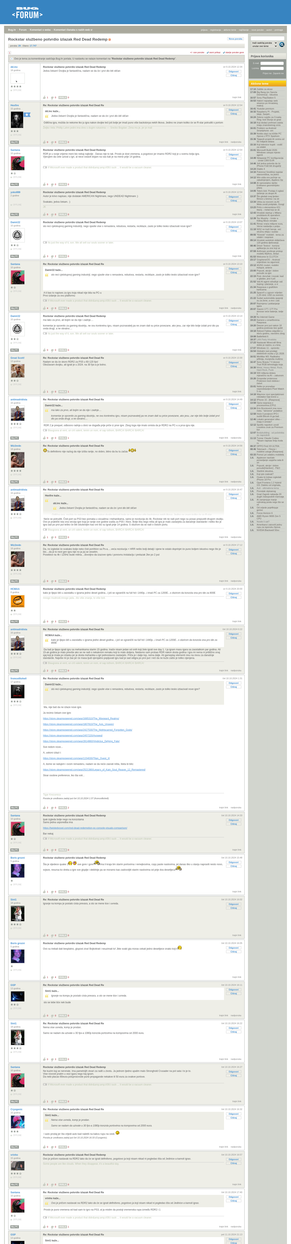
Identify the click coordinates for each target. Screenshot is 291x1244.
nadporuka (236, 142)
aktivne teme (230, 30)
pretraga (279, 30)
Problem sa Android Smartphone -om (266, 129)
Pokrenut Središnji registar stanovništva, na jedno (270, 173)
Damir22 (16, 222)
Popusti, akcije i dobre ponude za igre (268, 271)
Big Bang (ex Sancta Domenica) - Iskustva (267, 93)
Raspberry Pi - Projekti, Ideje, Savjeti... (268, 112)
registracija (215, 30)
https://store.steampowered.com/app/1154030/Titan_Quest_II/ (76, 758)
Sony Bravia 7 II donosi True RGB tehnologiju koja (270, 363)
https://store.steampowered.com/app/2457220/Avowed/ (72, 735)
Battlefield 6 (262, 336)
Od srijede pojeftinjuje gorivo (267, 508)
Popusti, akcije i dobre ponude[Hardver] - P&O (268, 466)
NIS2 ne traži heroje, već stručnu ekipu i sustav (269, 230)
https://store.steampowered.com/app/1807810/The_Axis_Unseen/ (78, 724)
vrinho (15, 1154)
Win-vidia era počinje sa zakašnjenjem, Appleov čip (270, 178)
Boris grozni (18, 857)
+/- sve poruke (197, 52)
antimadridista (19, 399)
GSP (13, 985)
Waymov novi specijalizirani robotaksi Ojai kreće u (270, 395)
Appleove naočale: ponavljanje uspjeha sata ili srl (270, 460)
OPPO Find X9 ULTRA (268, 446)
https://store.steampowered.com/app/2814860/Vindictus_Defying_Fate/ (81, 741)
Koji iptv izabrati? (265, 474)
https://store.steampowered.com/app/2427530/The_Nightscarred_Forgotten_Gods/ (87, 729)
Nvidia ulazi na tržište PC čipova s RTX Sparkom (269, 134)
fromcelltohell (19, 678)
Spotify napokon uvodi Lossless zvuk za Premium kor (270, 427)
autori (269, 30)
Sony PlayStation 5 (266, 97)
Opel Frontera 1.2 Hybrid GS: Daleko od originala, (269, 483)
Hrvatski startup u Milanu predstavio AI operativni (269, 214)
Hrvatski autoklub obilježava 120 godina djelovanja (270, 241)
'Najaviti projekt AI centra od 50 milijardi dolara (270, 140)
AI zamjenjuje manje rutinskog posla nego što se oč (270, 502)
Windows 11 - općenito (268, 348)
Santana (16, 150)
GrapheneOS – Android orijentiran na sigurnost (268, 260)
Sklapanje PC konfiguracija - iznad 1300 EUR (270, 159)
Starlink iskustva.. (265, 471)
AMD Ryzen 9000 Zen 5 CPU (268, 517)
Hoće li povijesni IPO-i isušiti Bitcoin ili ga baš (268, 415)
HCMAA (15, 589)
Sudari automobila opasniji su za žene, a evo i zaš (270, 299)
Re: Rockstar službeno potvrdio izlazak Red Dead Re (73, 105)
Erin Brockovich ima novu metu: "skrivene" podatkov (269, 409)
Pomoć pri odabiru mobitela (270, 454)
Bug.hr (12, 29)
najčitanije (244, 30)
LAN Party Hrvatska (266, 339)
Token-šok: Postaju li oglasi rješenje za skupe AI (270, 192)
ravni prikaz (215, 52)
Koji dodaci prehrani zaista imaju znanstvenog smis (270, 123)
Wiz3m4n (16, 445)
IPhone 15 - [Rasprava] (268, 400)
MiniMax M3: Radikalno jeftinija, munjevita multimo (270, 357)
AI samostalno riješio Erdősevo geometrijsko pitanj (268, 185)
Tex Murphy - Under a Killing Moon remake (267, 219)
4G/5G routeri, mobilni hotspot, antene (268, 266)
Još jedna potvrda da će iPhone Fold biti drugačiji (269, 164)
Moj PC (14, 142)
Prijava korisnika (262, 56)
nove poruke (257, 30)
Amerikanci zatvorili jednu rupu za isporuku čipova (269, 525)
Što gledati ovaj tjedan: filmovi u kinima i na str (268, 197)
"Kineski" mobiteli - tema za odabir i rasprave (270, 235)
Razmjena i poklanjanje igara (268, 304)
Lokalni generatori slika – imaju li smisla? (269, 420)
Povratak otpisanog (266, 491)
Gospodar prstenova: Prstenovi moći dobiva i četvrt (268, 381)
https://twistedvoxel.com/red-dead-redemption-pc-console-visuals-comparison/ (85, 828)
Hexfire (15, 105)
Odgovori (234, 71)
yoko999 (16, 192)
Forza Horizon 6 (265, 513)
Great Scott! (18, 358)
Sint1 (14, 899)
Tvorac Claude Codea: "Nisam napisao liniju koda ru (270, 440)
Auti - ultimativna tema (268, 488)
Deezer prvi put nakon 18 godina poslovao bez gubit (270, 326)
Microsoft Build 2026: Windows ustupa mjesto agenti (268, 152)
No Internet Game (265, 317)
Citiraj (234, 75)
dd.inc (14, 67)
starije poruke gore (234, 52)
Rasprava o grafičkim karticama (267, 288)
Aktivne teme (259, 83)
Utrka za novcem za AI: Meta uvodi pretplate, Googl (270, 203)
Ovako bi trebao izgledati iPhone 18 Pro (269, 478)
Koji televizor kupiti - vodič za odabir (269, 145)
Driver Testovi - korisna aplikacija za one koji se (268, 246)
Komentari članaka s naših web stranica (77, 29)
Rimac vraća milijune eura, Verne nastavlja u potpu (270, 225)
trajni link (237, 97)
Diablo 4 (261, 169)
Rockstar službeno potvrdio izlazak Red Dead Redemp (143, 58)
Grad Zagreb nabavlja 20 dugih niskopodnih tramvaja (270, 495)
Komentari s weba (40, 29)
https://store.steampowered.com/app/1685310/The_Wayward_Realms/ (81, 718)
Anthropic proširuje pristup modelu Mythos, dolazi (270, 252)
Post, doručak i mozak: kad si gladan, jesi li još (270, 277)
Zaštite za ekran (265, 89)
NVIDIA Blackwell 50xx (268, 530)
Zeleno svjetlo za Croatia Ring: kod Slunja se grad (269, 118)
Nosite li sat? (263, 521)
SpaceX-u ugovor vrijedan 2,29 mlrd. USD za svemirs (270, 293)
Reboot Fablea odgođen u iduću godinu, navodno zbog (271, 332)
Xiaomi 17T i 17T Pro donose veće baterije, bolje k (270, 311)
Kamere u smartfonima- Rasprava (268, 321)
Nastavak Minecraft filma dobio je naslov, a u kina (269, 343)
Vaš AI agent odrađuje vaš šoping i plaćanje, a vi (270, 282)
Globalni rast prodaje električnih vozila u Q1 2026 (270, 352)
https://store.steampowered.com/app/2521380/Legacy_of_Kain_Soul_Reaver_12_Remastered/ (94, 769)
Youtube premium (265, 108)
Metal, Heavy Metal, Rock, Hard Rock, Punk (270, 368)
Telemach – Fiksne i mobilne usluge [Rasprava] (270, 450)
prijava (204, 30)
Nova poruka (235, 39)
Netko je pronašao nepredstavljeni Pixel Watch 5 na (270, 388)
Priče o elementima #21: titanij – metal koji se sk (269, 208)
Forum (23, 29)
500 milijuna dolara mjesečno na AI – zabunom (270, 374)
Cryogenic (17, 1109)
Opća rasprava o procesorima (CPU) (266, 404)
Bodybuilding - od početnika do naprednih (270, 433)
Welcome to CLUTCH (267, 256)
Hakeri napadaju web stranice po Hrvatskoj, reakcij (267, 103)
